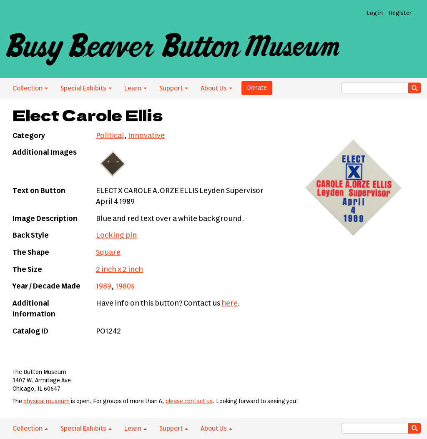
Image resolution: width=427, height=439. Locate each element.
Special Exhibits (86, 88)
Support (173, 88)
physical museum (46, 401)
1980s (125, 286)
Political (110, 136)
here (229, 303)
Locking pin (116, 235)
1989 (103, 286)
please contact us (189, 401)
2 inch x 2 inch (119, 269)
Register (400, 13)
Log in (375, 13)
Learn (135, 88)
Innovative (146, 136)
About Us (216, 88)
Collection (30, 88)
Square (108, 252)
